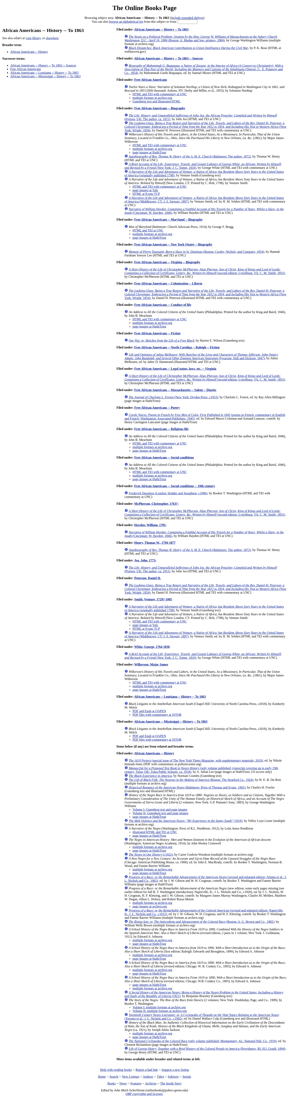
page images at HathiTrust (149, 152)
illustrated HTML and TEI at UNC (154, 832)
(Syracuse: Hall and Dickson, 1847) (201, 356)
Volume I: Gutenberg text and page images (159, 809)
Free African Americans (25, 69)
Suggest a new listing (175, 1069)
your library (33, 38)
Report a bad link (146, 1069)
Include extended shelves (187, 17)
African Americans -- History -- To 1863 (161, 29)
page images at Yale (145, 190)
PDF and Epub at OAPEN (149, 711)
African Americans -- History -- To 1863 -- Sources (43, 65)
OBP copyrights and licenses (144, 1094)
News (123, 1083)
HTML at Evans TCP (146, 194)
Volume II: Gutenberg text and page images (160, 813)
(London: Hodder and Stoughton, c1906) (168, 493)
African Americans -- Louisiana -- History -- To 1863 (44, 72)
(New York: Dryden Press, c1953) (173, 397)
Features (135, 1083)
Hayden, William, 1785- (150, 525)
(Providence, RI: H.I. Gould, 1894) (207, 1048)
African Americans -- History (29, 51)
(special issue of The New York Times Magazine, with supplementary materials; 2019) (196, 760)
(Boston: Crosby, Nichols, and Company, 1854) (196, 251)
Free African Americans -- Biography (159, 108)
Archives (151, 1083)
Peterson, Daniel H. (147, 578)
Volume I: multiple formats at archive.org (159, 1007)
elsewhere (52, 38)
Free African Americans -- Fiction (157, 333)
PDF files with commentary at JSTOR (156, 714)
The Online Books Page (144, 7)
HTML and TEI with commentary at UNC (159, 94)
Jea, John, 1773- (145, 560)
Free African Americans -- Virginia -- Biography (167, 262)
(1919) (185, 820)
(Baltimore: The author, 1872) (190, 156)
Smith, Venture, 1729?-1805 (153, 599)
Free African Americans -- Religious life (161, 429)
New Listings (130, 1076)
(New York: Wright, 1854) (205, 126)
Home (102, 1076)
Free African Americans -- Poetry (157, 407)
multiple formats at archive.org (152, 97)
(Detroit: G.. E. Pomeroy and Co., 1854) (203, 69)
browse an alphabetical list (126, 21)
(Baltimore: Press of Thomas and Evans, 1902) (187, 787)
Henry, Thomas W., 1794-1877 (154, 542)
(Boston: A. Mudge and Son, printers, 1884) (201, 38)
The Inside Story (171, 1083)
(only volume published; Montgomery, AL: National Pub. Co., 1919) (203, 1041)
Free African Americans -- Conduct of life (162, 304)
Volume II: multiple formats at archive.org (159, 1011)
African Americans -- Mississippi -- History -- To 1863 (45, 76)
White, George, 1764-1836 (152, 646)
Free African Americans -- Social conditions (164, 457)
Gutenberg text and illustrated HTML (156, 101)
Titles (160, 1076)
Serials (186, 1076)
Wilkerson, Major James (151, 664)
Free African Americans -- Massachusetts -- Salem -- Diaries (175, 390)
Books (111, 1083)
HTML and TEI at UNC (147, 230)
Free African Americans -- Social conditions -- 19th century (174, 486)
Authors (148, 1076)
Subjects (173, 1076)
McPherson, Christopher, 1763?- (156, 503)
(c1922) (151, 854)
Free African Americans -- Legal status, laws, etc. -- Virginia (175, 368)
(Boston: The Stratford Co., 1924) (191, 779)
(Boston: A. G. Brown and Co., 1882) (201, 921)
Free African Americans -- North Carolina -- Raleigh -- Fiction (177, 347)
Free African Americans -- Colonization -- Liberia (168, 283)
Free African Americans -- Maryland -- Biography (168, 219)
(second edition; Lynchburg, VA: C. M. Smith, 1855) (204, 271)
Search (114, 1076)
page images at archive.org (149, 906)
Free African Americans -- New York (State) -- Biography (173, 244)
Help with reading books (116, 1069)
